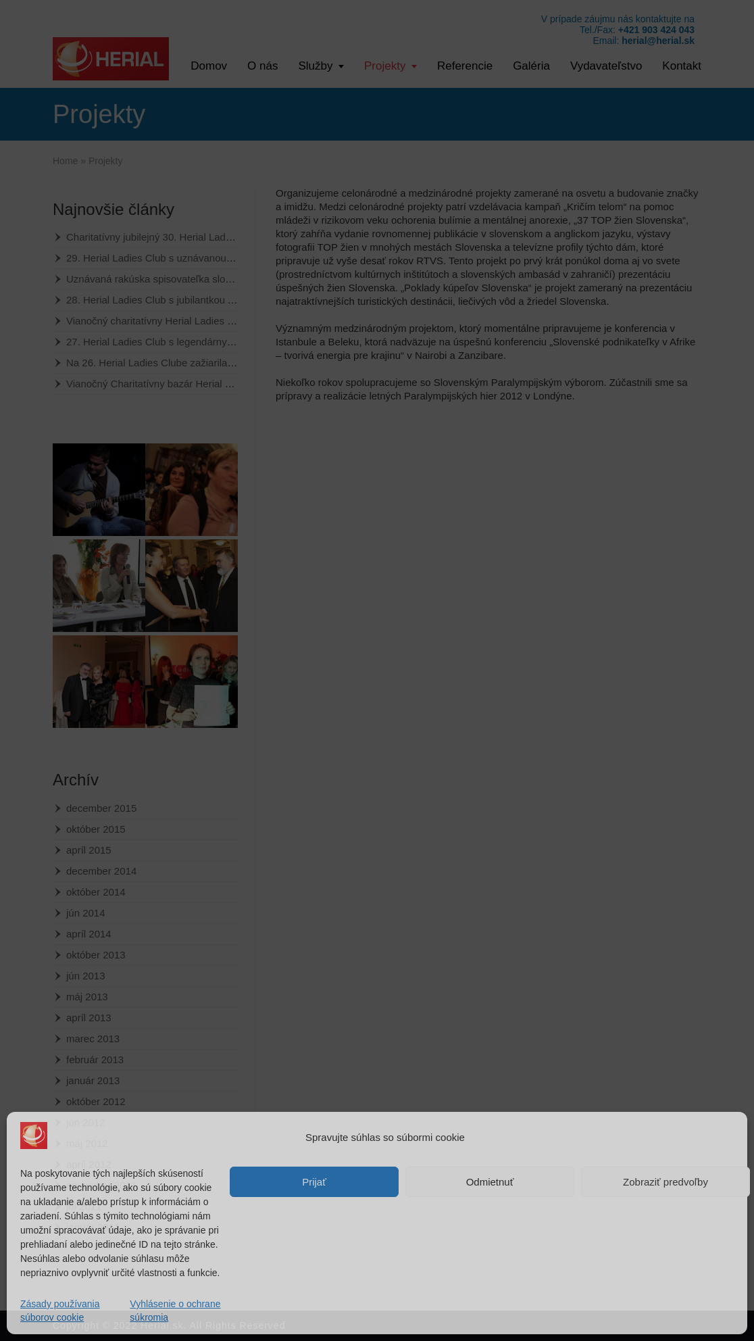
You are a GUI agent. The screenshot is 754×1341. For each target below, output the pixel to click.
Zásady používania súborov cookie (60, 1310)
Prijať (314, 1182)
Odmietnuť (490, 1182)
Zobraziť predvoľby (665, 1182)
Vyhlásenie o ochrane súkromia (175, 1310)
